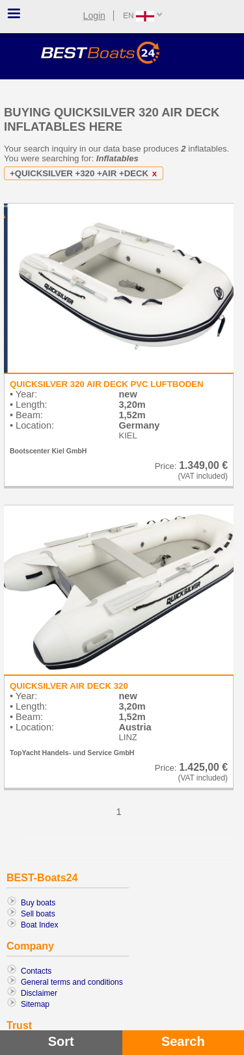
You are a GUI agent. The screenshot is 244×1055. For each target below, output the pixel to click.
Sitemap (35, 1004)
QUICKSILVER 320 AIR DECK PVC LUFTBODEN (106, 384)
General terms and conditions (72, 982)
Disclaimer (39, 993)
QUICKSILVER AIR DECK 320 (69, 686)
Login (94, 15)
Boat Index (39, 924)
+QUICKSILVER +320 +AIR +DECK (85, 173)
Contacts (36, 971)
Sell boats (38, 913)
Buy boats (38, 902)
